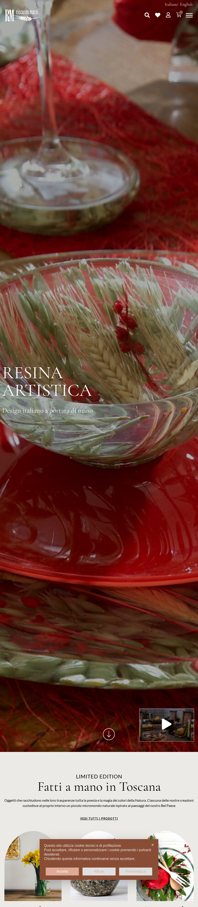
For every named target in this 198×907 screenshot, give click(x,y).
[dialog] (99, 859)
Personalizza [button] (136, 871)
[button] (147, 15)
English (186, 4)
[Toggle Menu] (189, 15)
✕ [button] (152, 845)
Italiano (171, 4)
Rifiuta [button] (99, 871)
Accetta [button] (62, 871)
